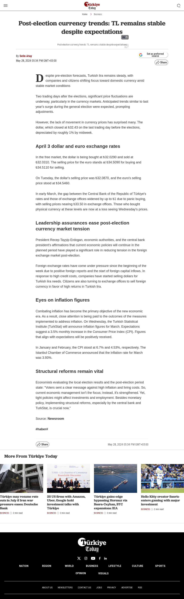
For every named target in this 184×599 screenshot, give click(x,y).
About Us (47, 587)
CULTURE (137, 566)
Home (84, 14)
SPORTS (160, 566)
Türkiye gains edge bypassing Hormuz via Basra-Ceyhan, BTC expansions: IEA (110, 502)
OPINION (81, 573)
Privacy (111, 587)
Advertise (127, 587)
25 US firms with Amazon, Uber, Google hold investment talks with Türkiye (66, 502)
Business (98, 14)
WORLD (69, 566)
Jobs (99, 587)
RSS (140, 587)
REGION (46, 566)
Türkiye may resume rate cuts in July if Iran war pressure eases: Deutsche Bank (19, 502)
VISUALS (103, 573)
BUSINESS (92, 566)
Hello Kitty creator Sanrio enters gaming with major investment (160, 500)
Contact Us (84, 587)
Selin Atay (26, 56)
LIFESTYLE (114, 566)
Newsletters (65, 587)
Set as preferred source (151, 54)
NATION (23, 566)
